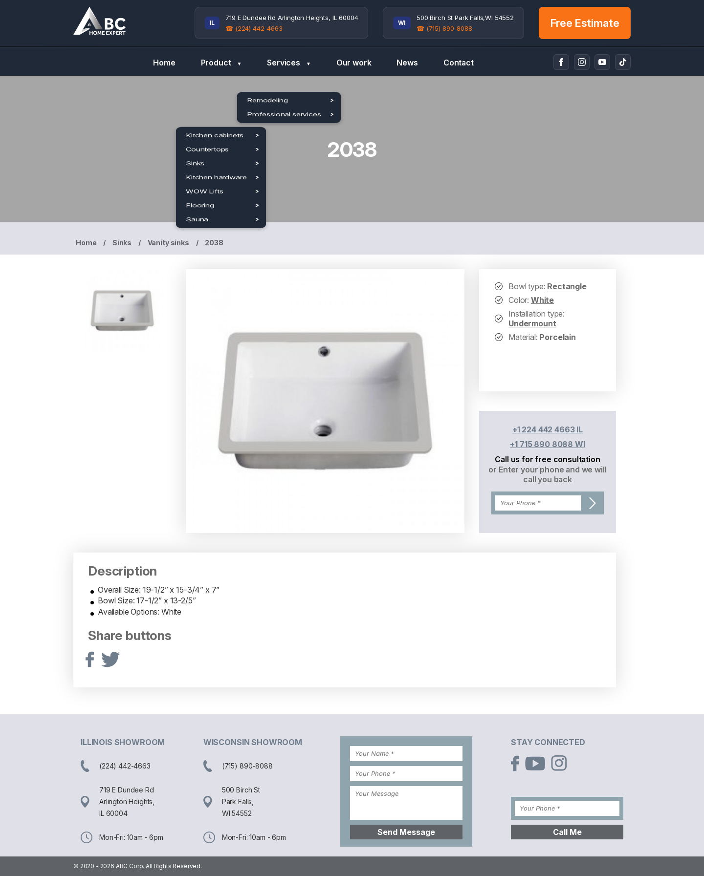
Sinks (122, 242)
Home (164, 62)
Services (288, 63)
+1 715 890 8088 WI (547, 444)
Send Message (406, 832)
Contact (458, 62)
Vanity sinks (168, 242)
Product (221, 63)
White (542, 300)
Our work (354, 62)
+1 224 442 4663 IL (547, 429)
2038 (214, 242)
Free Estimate (584, 23)
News (407, 62)
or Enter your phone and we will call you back (547, 474)
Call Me (567, 832)
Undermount (532, 323)
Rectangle (567, 286)
